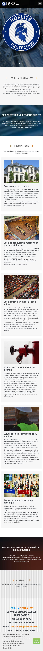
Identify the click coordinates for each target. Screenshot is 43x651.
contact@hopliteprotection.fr (25, 626)
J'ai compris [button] (36, 641)
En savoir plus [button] (7, 648)
